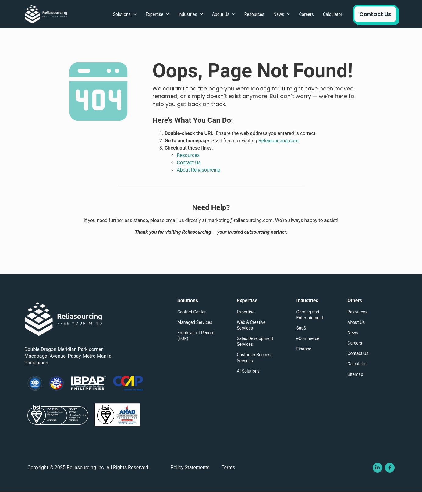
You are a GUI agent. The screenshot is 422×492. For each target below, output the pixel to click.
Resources (254, 14)
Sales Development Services (255, 341)
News (281, 14)
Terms (229, 468)
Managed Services (194, 322)
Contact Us (357, 353)
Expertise (157, 14)
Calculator (332, 14)
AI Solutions (248, 371)
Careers (306, 14)
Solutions (125, 14)
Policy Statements (190, 468)
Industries (190, 14)
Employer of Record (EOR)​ (196, 335)
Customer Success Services (254, 357)
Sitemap (355, 374)
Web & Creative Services (251, 325)
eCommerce (308, 338)
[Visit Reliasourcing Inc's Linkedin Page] (377, 468)
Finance (303, 348)
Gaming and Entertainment (309, 315)
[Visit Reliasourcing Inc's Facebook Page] (390, 468)
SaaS (301, 328)
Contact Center (191, 312)
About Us (223, 14)
